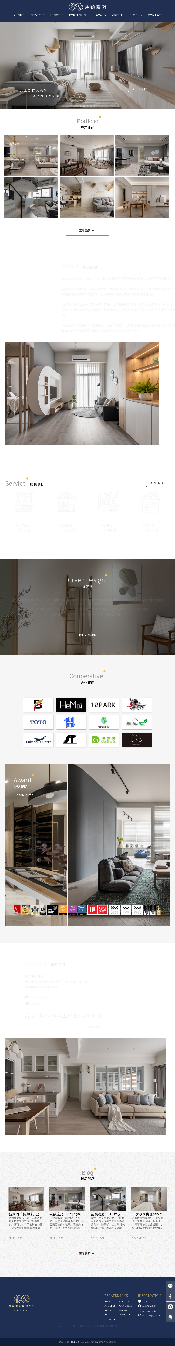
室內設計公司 (111, 1326)
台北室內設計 (72, 1326)
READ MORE (158, 483)
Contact (124, 1314)
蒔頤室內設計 (147, 1306)
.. (97, 1342)
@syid (32, 1003)
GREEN (122, 1310)
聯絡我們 (94, 1026)
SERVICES (124, 1301)
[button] (81, 106)
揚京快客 (75, 1342)
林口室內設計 (98, 1326)
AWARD (108, 1310)
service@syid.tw (38, 997)
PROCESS (110, 1306)
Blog (107, 1314)
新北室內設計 (85, 1326)
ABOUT (108, 1301)
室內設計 (62, 1326)
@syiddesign (147, 1310)
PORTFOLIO (139, 89)
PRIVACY (110, 1319)
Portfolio (125, 1306)
